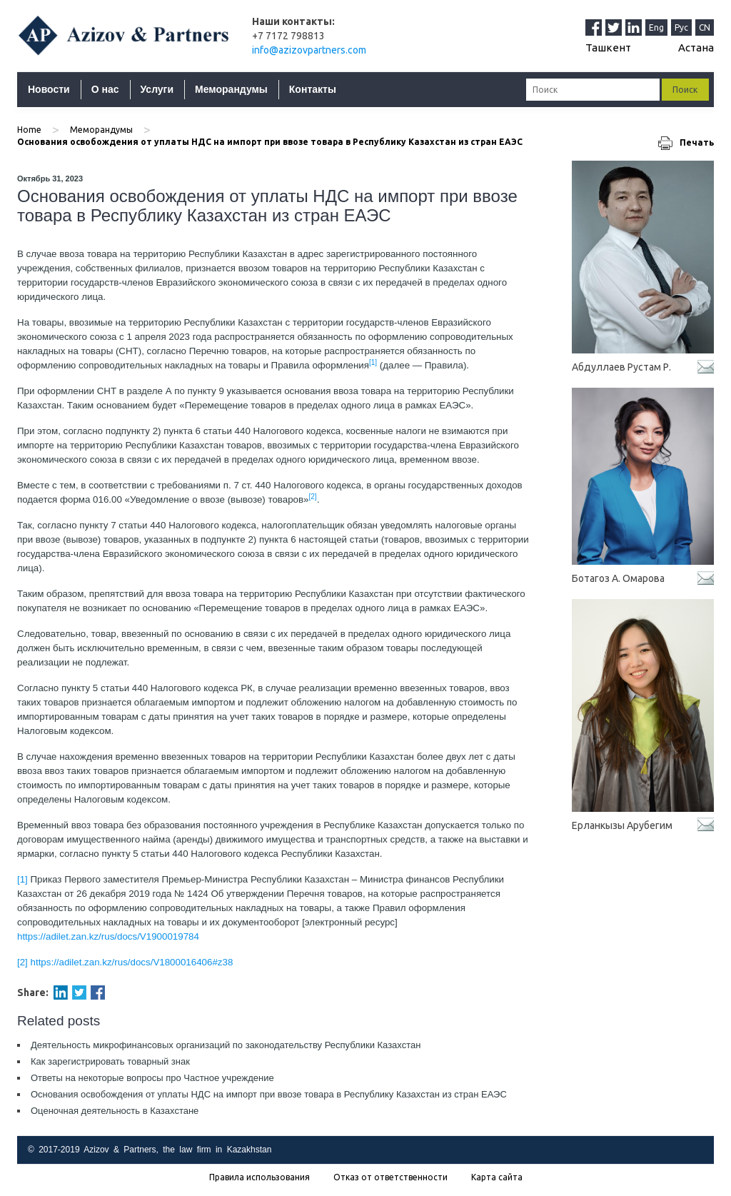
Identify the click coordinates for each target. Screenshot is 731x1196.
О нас (105, 89)
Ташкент (608, 47)
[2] (22, 962)
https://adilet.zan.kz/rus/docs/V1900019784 (108, 936)
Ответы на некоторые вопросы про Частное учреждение (152, 1077)
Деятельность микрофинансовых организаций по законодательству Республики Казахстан (225, 1045)
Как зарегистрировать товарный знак (110, 1061)
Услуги (157, 89)
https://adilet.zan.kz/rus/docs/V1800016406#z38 (132, 962)
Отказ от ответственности (390, 1177)
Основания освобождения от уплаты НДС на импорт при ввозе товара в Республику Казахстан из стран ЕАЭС (269, 1094)
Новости (49, 89)
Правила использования (259, 1177)
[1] (22, 879)
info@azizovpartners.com (309, 50)
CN (704, 27)
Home (29, 129)
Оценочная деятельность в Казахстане (114, 1110)
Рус (681, 27)
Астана (696, 47)
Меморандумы (231, 89)
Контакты (312, 89)
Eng (656, 27)
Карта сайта (497, 1177)
